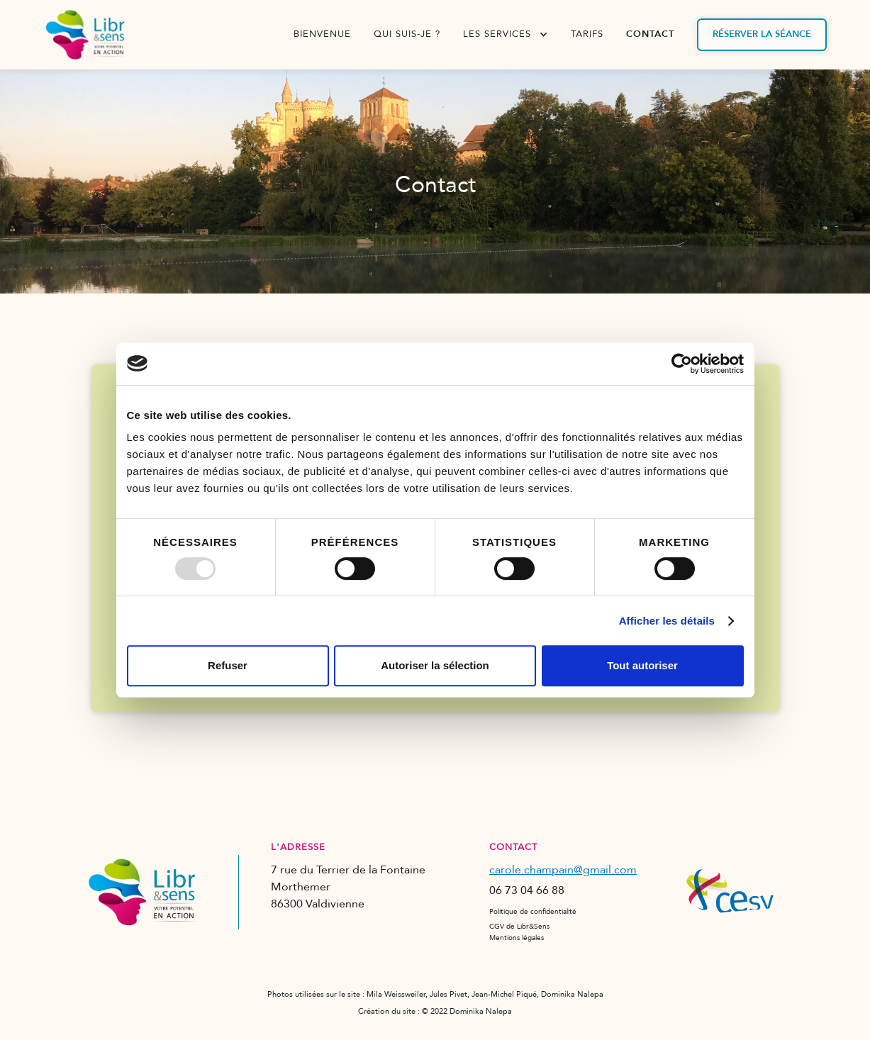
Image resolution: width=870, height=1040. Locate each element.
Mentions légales (516, 938)
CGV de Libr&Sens (519, 927)
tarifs (587, 34)
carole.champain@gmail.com (563, 870)
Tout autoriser (642, 665)
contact (650, 34)
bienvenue (322, 34)
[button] (505, 34)
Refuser (227, 665)
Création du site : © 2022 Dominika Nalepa (435, 1011)
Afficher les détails (667, 621)
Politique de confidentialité (532, 912)
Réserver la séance (762, 34)
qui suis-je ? (407, 34)
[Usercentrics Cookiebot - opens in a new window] (682, 363)
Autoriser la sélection (435, 665)
